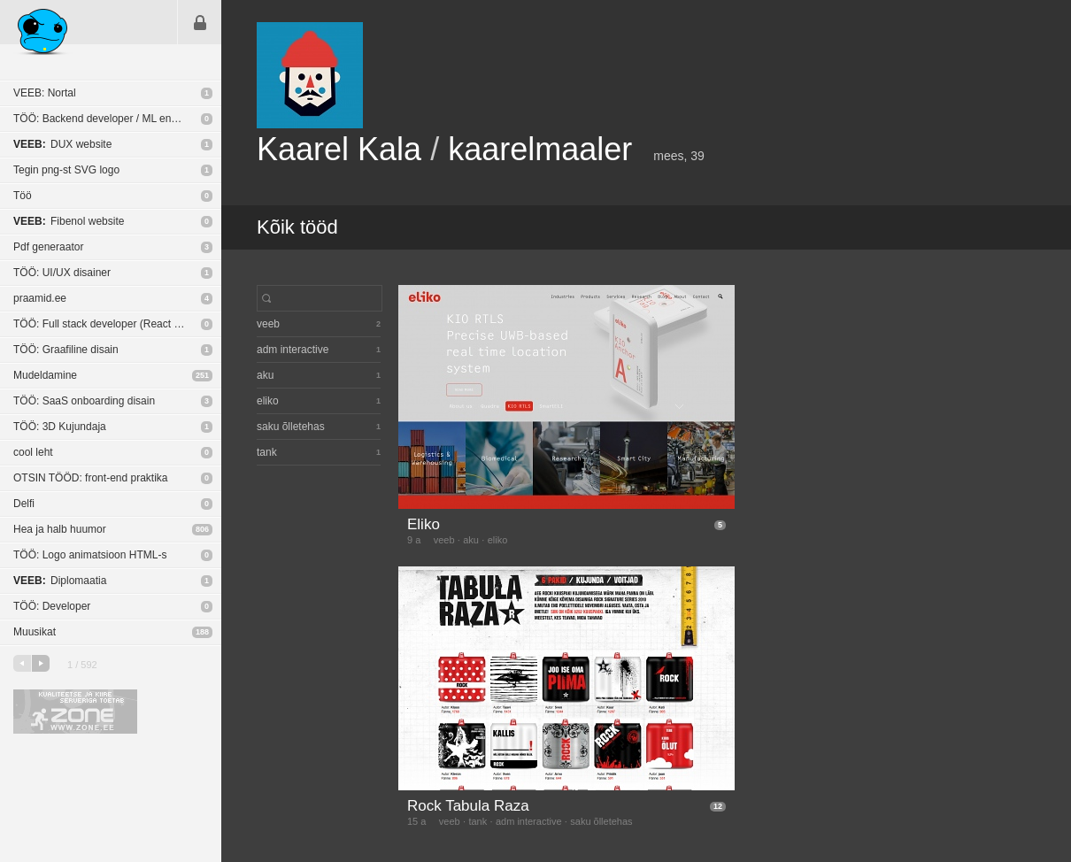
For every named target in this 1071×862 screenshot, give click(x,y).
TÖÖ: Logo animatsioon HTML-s (89, 555)
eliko (498, 540)
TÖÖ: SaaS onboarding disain (84, 401)
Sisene (200, 22)
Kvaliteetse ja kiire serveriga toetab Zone (75, 711)
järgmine (41, 663)
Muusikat (34, 632)
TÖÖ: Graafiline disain (66, 349)
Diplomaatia (59, 580)
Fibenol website (68, 221)
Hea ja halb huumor (59, 529)
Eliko (423, 524)
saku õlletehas (601, 821)
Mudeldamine (45, 375)
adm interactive (529, 821)
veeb (444, 540)
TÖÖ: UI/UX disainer (62, 272)
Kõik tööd (297, 227)
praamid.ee (39, 298)
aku (471, 540)
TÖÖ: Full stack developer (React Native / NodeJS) (117, 324)
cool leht (33, 452)
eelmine (22, 663)
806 (202, 529)
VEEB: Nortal (44, 93)
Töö (22, 195)
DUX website (62, 144)
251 (202, 375)
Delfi (24, 503)
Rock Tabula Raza (468, 805)
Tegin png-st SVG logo (66, 170)
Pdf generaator (48, 247)
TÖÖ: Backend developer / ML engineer (107, 118)
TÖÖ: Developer (51, 606)
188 (202, 631)
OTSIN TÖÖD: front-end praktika (90, 478)
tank (477, 821)
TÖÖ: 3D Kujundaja (59, 426)
